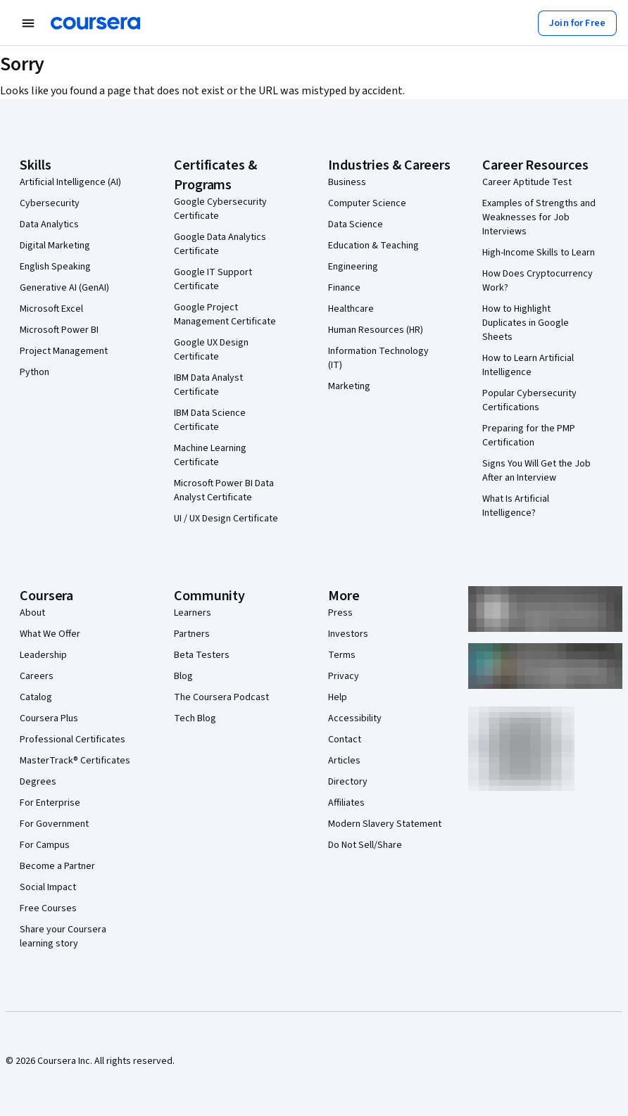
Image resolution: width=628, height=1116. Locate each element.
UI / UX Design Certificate (226, 519)
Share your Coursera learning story (63, 936)
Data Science (355, 224)
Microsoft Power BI (59, 330)
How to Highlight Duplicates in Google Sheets (525, 323)
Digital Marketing (55, 246)
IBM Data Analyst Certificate (208, 385)
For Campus (45, 845)
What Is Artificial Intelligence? (515, 506)
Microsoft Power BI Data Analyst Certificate (224, 490)
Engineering (353, 267)
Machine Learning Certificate (210, 455)
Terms (342, 655)
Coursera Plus (49, 718)
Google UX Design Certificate (211, 350)
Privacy (343, 676)
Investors (348, 634)
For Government (54, 824)
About (32, 613)
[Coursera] (95, 23)
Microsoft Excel (51, 309)
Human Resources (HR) (375, 330)
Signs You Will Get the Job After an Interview (536, 471)
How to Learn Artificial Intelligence (528, 365)
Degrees (38, 782)
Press (340, 613)
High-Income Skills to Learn (538, 253)
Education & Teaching (373, 246)
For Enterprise (50, 803)
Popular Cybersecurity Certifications (529, 400)
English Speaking (55, 267)
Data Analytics (49, 224)
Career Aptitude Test (527, 182)
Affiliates (346, 803)
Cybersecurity (50, 203)
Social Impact (48, 887)
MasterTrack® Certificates (75, 761)
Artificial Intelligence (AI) (70, 182)
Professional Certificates (72, 740)
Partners (192, 634)
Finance (344, 288)
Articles (344, 761)
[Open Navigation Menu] (28, 23)
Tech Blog (195, 718)
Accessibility (355, 718)
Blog (183, 676)
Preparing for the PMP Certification (528, 435)
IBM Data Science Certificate (210, 420)
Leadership (43, 655)
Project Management (64, 351)
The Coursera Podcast (221, 697)
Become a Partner (57, 866)
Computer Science (367, 203)
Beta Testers (202, 655)
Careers (37, 676)
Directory (348, 782)
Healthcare (351, 309)
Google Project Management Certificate (225, 314)
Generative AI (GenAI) (64, 288)
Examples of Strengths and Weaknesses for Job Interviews (539, 217)
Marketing (349, 386)
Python (34, 372)
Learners (192, 613)
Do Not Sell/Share (365, 845)
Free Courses (48, 908)
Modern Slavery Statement (384, 824)
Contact (344, 740)
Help (337, 697)
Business (347, 182)
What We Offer (50, 634)
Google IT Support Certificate (213, 279)
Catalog (36, 697)
